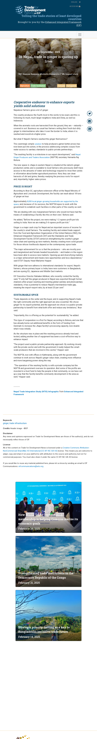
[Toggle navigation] (79, 34)
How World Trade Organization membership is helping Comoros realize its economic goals (48, 519)
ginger (6, 423)
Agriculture (24, 86)
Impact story (71, 74)
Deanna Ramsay (31, 74)
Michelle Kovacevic (50, 74)
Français (61, 86)
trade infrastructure (18, 423)
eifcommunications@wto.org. (31, 466)
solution (38, 144)
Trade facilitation (38, 86)
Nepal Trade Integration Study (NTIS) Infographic (36, 391)
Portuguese (71, 86)
